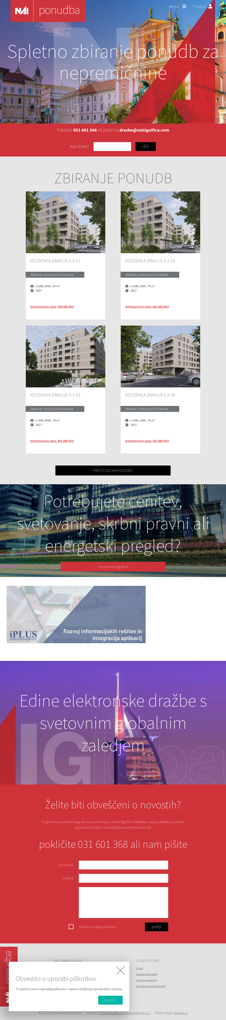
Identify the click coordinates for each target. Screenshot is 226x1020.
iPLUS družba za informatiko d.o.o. (124, 1012)
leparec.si (180, 1012)
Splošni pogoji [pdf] (146, 974)
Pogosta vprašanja (146, 980)
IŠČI (145, 146)
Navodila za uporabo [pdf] (151, 986)
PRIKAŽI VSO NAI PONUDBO (113, 470)
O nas (139, 968)
